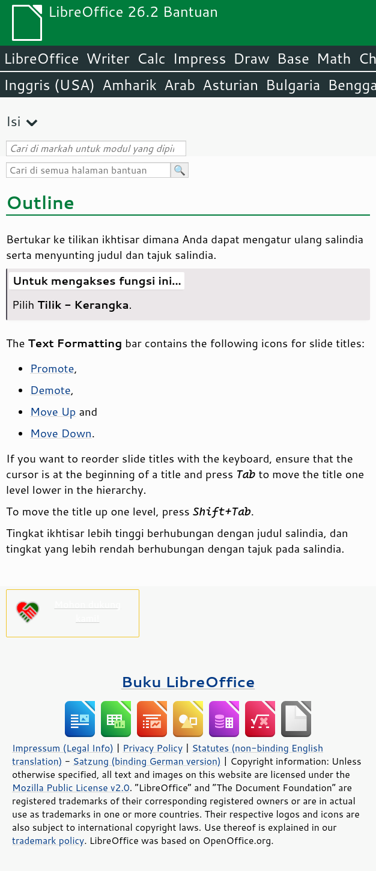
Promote (52, 368)
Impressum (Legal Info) (63, 747)
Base (293, 58)
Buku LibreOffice (188, 681)
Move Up (53, 411)
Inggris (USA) (49, 84)
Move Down (61, 433)
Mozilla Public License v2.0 (71, 787)
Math (334, 58)
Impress (199, 58)
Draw (251, 58)
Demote (50, 390)
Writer (107, 58)
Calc (151, 58)
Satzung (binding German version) (147, 761)
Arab (179, 84)
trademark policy (48, 840)
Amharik (129, 84)
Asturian (230, 84)
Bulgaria (292, 84)
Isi (13, 121)
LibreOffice (41, 58)
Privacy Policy (153, 747)
